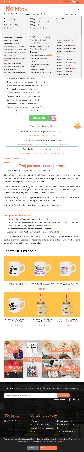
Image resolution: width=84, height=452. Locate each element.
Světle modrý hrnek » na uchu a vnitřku (26, 85)
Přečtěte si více (61, 442)
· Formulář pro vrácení (65, 424)
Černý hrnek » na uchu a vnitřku (22, 104)
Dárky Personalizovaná (20, 14)
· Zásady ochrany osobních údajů (42, 429)
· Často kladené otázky (66, 431)
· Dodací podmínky (64, 420)
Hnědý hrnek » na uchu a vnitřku (23, 111)
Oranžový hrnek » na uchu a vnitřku (24, 93)
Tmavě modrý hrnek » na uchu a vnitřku (26, 82)
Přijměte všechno (48, 448)
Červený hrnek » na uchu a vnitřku (23, 96)
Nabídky (36, 14)
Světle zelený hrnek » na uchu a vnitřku (25, 107)
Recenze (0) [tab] (19, 158)
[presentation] (9, 32)
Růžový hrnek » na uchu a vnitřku (23, 78)
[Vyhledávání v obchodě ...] (78, 9)
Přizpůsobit (42, 118)
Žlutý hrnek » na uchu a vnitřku (22, 89)
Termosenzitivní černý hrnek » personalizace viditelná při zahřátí (36, 71)
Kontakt (73, 14)
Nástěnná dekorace (60, 14)
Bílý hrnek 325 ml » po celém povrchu (22, 67)
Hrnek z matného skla (19, 75)
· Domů (33, 420)
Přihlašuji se (74, 395)
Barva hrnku (10, 64)
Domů (6, 14)
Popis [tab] (8, 158)
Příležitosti (46, 14)
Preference (33, 448)
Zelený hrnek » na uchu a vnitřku (23, 100)
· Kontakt (60, 427)
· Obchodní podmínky (39, 424)
